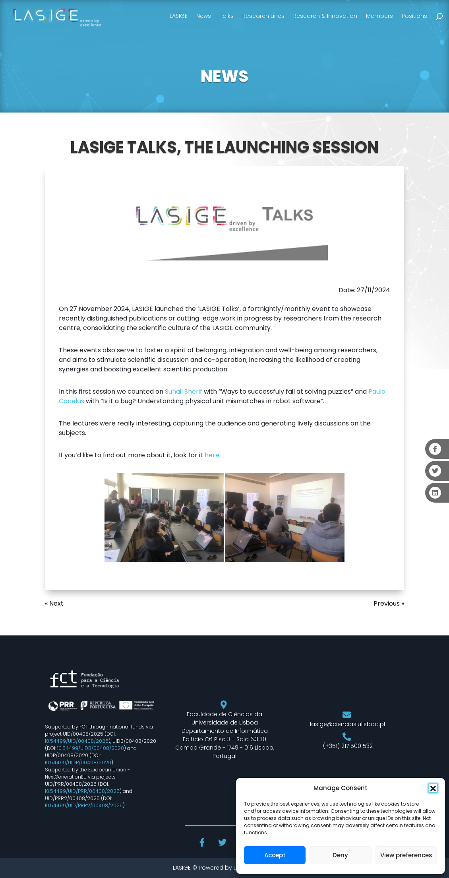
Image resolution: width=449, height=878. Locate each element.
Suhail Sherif (183, 391)
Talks (227, 16)
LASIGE (179, 16)
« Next (54, 603)
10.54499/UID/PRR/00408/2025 (82, 791)
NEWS (224, 76)
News (203, 16)
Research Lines (263, 16)
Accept (275, 855)
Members (379, 16)
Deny (340, 855)
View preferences (406, 855)
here (212, 455)
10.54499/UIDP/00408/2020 (78, 762)
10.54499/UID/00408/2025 (76, 741)
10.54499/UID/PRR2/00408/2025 (84, 805)
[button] (433, 788)
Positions (414, 16)
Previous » (389, 603)
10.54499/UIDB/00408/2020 (90, 748)
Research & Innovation (325, 16)
